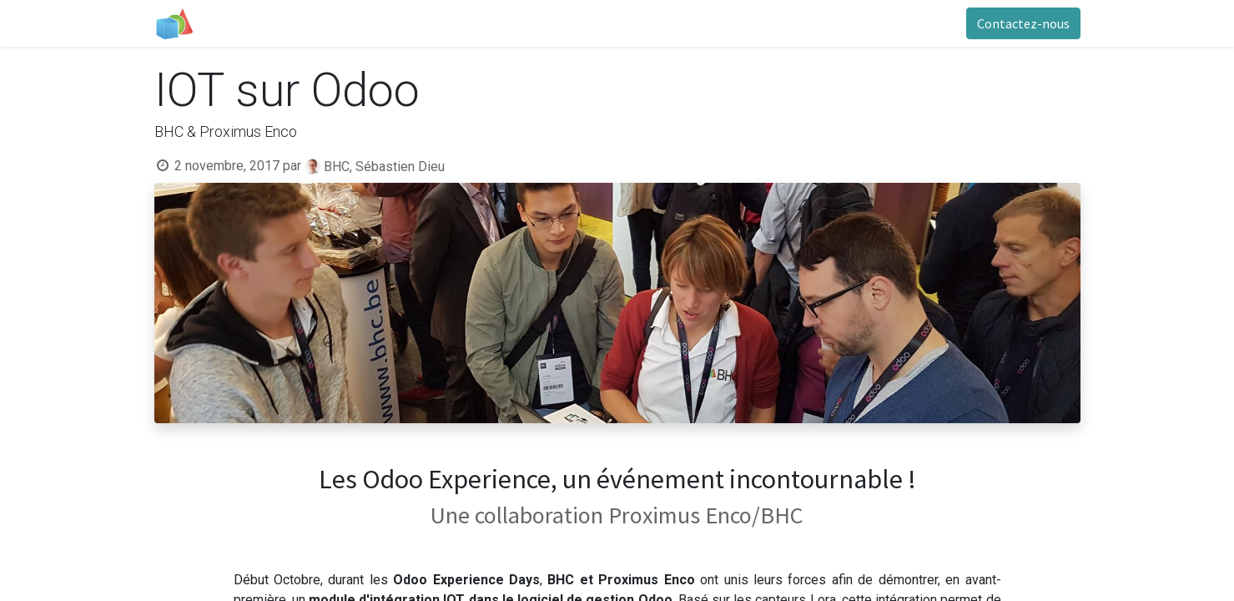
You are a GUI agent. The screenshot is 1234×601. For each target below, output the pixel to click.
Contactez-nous (1023, 23)
